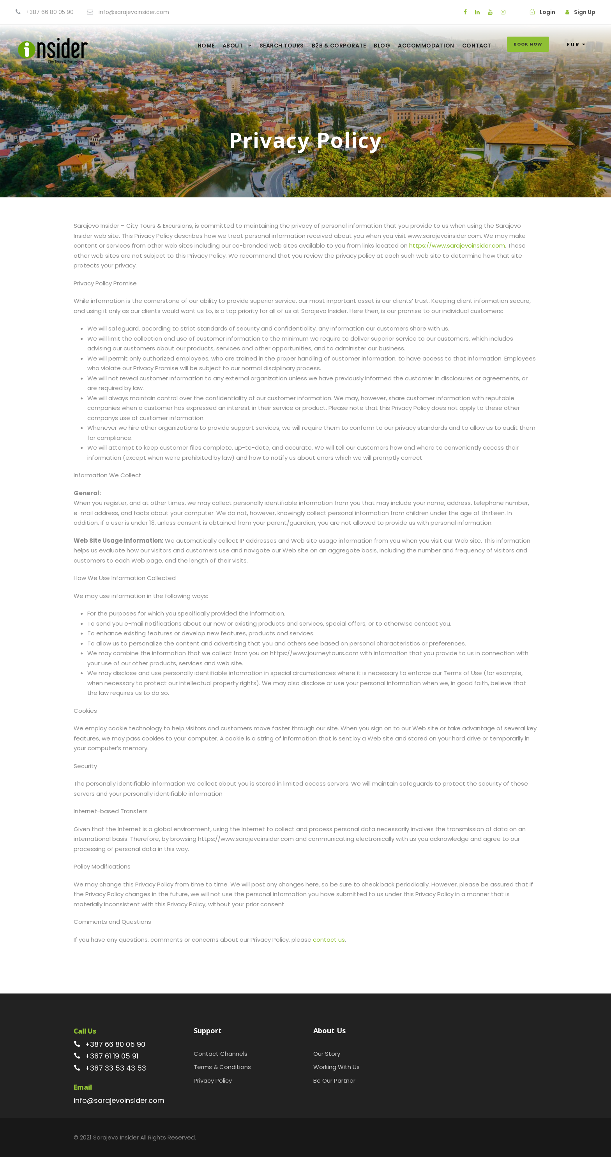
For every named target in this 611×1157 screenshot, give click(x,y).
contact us (329, 939)
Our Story (326, 1054)
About (233, 45)
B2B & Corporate (339, 45)
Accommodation (426, 45)
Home (206, 45)
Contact (477, 45)
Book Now (528, 44)
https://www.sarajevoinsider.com (457, 245)
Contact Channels (220, 1054)
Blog (382, 45)
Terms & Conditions (222, 1067)
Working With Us (336, 1067)
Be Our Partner (334, 1080)
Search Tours (282, 45)
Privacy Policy (213, 1080)
